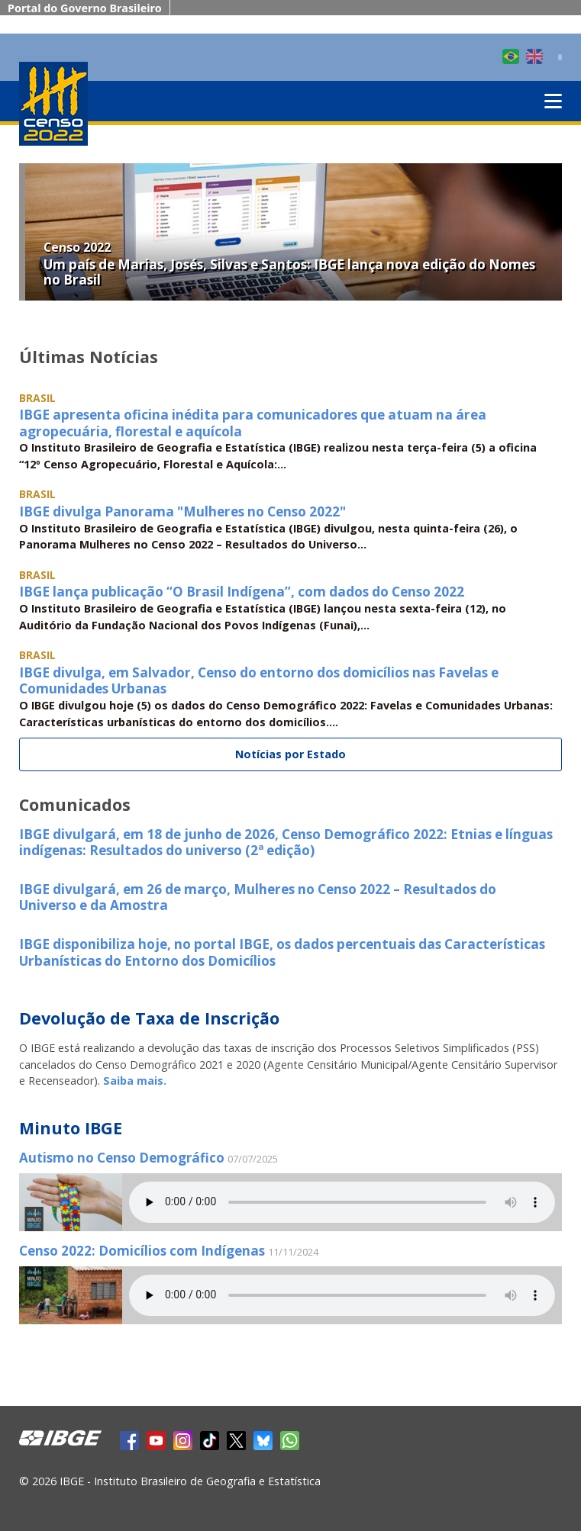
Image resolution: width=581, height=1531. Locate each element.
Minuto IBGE (70, 1128)
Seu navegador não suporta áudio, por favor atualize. (342, 1202)
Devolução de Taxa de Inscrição (149, 1018)
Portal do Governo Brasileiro (85, 8)
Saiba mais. (134, 1080)
